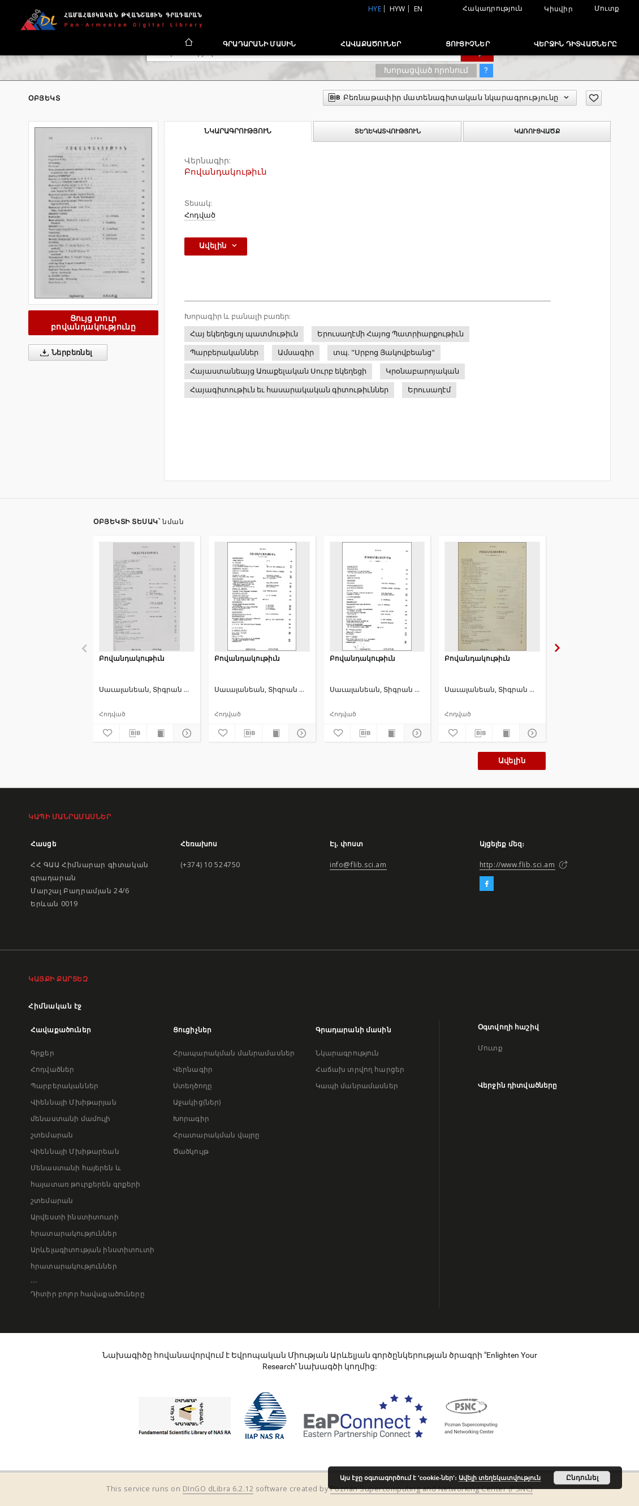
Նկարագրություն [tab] (237, 131)
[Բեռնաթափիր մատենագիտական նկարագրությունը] (133, 733)
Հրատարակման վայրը (216, 1135)
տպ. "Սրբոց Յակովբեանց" (384, 352)
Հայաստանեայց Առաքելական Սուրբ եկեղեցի (278, 371)
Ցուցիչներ (468, 44)
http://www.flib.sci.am (517, 864)
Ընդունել (582, 1478)
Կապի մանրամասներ (357, 1085)
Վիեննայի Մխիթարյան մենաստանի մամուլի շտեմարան (73, 1118)
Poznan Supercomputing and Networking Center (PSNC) (431, 1489)
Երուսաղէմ (429, 390)
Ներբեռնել (64, 352)
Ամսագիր (296, 352)
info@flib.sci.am (358, 864)
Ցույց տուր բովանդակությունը (93, 322)
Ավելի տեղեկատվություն (500, 1477)
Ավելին (511, 760)
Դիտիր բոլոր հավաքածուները (88, 1294)
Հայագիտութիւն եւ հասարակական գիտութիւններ (289, 390)
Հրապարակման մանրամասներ (234, 1053)
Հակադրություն (493, 8)
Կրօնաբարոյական (422, 371)
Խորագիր (191, 1118)
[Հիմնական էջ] (188, 43)
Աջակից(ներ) (197, 1102)
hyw (397, 8)
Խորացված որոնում (426, 70)
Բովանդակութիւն (132, 658)
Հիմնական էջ (55, 1006)
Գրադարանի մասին (259, 44)
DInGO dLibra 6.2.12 (218, 1489)
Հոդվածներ (52, 1069)
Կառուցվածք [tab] (537, 131)
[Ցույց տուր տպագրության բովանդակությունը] (160, 733)
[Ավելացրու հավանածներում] (594, 98)
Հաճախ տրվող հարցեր (360, 1069)
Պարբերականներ (224, 352)
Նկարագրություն (347, 1053)
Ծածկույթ (191, 1151)
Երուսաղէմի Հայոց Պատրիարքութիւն (390, 334)
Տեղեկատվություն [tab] (388, 131)
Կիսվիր (558, 9)
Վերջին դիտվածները (575, 44)
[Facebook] (487, 884)
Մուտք (606, 8)
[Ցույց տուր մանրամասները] (185, 733)
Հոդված (199, 215)
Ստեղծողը (192, 1085)
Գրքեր (42, 1053)
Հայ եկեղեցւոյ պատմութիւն (244, 334)
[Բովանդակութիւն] (147, 596)
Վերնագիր (193, 1069)
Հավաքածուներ (370, 44)
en (418, 8)
